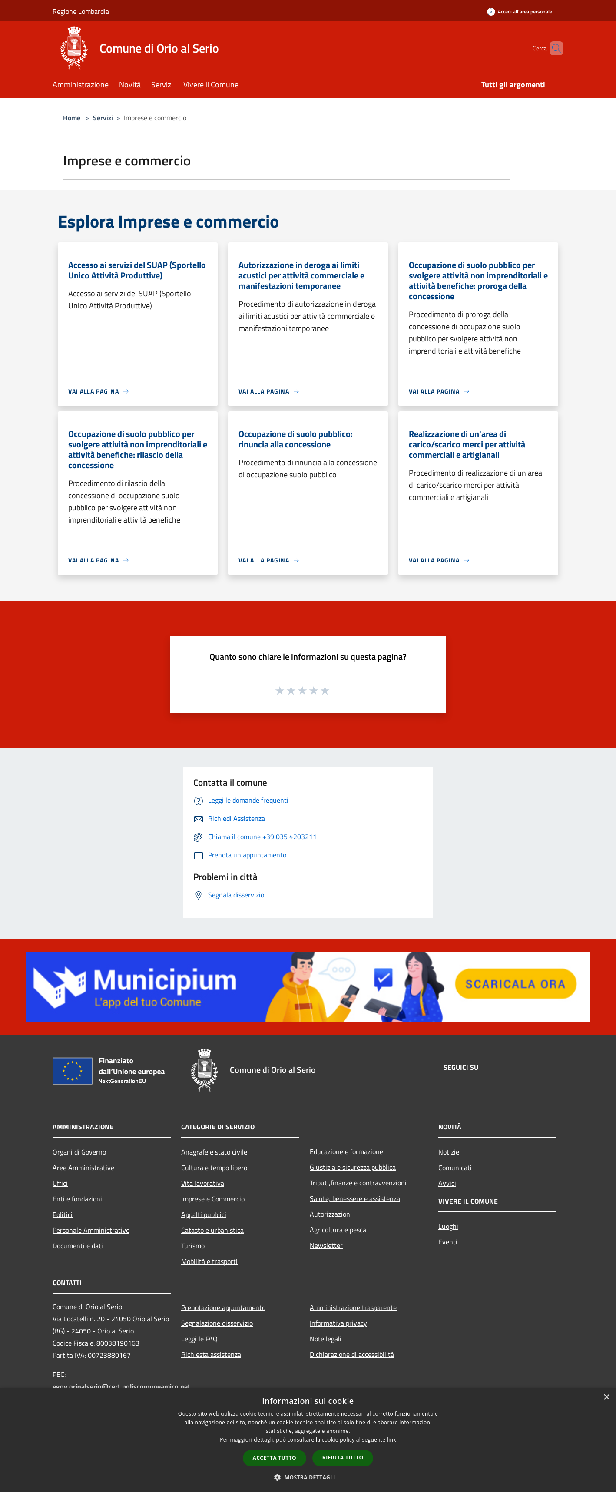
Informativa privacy (338, 1323)
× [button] (606, 1397)
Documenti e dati (78, 1246)
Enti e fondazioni (77, 1199)
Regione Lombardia (81, 11)
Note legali (325, 1338)
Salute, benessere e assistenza (355, 1198)
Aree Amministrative (83, 1167)
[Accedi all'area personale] (519, 11)
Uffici (60, 1183)
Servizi (103, 117)
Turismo (193, 1246)
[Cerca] (553, 48)
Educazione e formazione (346, 1151)
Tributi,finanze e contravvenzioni (358, 1183)
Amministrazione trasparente (353, 1307)
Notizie (448, 1152)
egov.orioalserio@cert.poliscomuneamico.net (121, 1386)
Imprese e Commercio (213, 1199)
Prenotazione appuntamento (223, 1307)
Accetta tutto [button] (274, 1458)
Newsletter (326, 1245)
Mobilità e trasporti (209, 1261)
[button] (308, 1477)
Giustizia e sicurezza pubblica (353, 1167)
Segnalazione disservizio (217, 1323)
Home (71, 117)
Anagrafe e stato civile (214, 1152)
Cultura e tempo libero (214, 1167)
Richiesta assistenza (211, 1354)
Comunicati (455, 1167)
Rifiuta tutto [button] (343, 1457)
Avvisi (447, 1183)
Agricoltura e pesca (338, 1229)
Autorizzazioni (331, 1214)
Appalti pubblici (203, 1214)
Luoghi (448, 1226)
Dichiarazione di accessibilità (352, 1354)
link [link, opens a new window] (391, 1439)
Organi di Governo (79, 1152)
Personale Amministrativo (91, 1230)
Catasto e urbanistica (212, 1230)
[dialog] (308, 1440)
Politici (63, 1214)
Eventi (447, 1242)
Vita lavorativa (202, 1183)
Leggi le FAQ (199, 1338)
